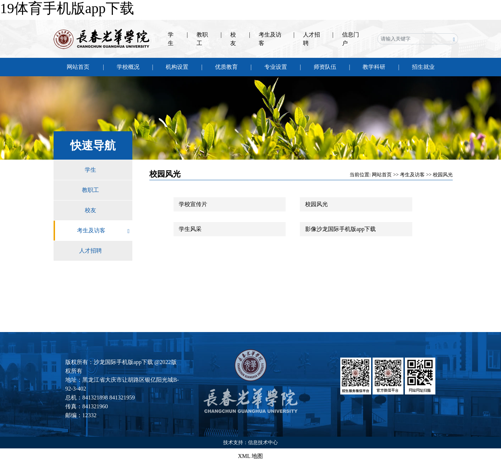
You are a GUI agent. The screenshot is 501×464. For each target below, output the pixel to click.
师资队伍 (325, 67)
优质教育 (226, 67)
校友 (108, 210)
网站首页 (78, 67)
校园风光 (443, 174)
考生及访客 (104, 231)
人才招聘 (105, 251)
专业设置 (275, 67)
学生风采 (190, 229)
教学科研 (374, 67)
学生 (108, 170)
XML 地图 (250, 456)
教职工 (107, 190)
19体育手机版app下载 (67, 8)
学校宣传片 (193, 204)
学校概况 (128, 67)
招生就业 (423, 67)
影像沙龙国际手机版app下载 (340, 229)
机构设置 (177, 67)
